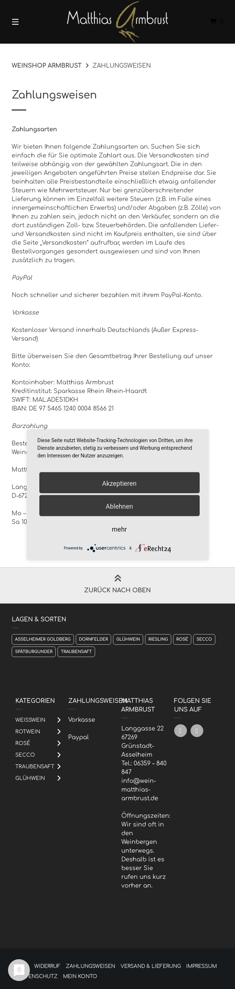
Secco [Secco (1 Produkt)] (204, 639)
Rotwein (27, 731)
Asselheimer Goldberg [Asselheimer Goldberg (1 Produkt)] (42, 639)
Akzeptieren (119, 483)
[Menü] (28, 22)
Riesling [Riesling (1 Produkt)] (158, 639)
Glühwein (30, 778)
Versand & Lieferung (151, 966)
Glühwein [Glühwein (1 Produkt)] (128, 639)
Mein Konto (80, 976)
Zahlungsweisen (90, 966)
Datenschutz (38, 976)
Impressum (201, 966)
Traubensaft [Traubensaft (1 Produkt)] (76, 651)
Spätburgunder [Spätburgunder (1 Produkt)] (33, 651)
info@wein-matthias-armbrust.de (139, 790)
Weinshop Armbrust (47, 66)
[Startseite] (117, 22)
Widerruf (47, 966)
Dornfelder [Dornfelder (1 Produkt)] (93, 639)
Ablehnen (119, 506)
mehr (119, 529)
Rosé (22, 743)
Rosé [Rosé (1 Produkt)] (182, 639)
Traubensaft (34, 766)
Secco (25, 755)
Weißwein (30, 720)
